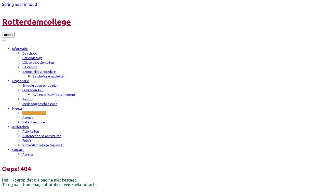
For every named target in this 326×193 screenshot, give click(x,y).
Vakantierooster (34, 122)
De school (29, 53)
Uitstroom (29, 67)
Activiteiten (20, 126)
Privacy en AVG (33, 90)
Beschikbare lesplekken (49, 76)
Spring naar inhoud (19, 4)
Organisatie (20, 81)
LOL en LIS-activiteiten (38, 62)
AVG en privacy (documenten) (54, 94)
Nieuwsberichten (34, 113)
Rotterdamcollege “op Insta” (43, 145)
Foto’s (26, 140)
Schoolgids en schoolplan (40, 85)
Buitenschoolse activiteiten (41, 136)
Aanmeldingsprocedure (39, 71)
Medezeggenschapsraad (39, 104)
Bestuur (28, 99)
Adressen (28, 154)
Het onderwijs (32, 58)
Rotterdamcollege (36, 21)
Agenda (27, 117)
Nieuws (17, 108)
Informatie (20, 48)
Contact (18, 149)
